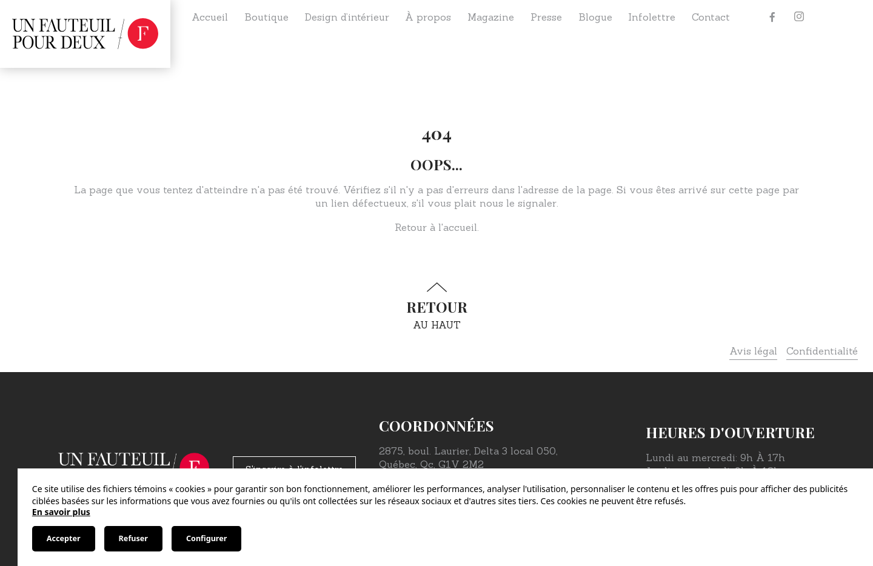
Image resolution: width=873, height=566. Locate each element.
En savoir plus (61, 512)
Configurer (206, 538)
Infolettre (651, 17)
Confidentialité (822, 351)
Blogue (595, 17)
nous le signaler (518, 203)
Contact (711, 17)
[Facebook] (772, 17)
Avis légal (753, 351)
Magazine (490, 17)
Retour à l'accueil (436, 227)
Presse (546, 17)
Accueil (210, 17)
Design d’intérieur (347, 17)
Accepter (64, 538)
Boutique (266, 17)
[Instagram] (799, 17)
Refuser (133, 538)
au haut (436, 306)
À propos (428, 17)
